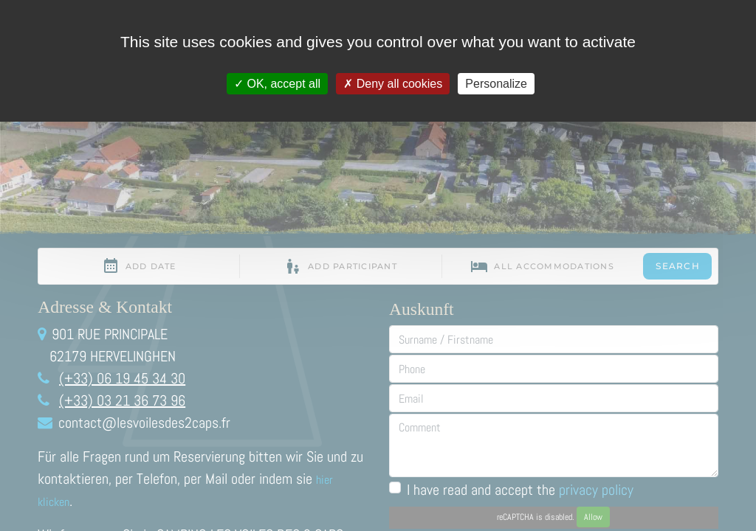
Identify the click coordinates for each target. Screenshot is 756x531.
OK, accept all (277, 83)
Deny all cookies (392, 83)
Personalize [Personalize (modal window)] (496, 83)
